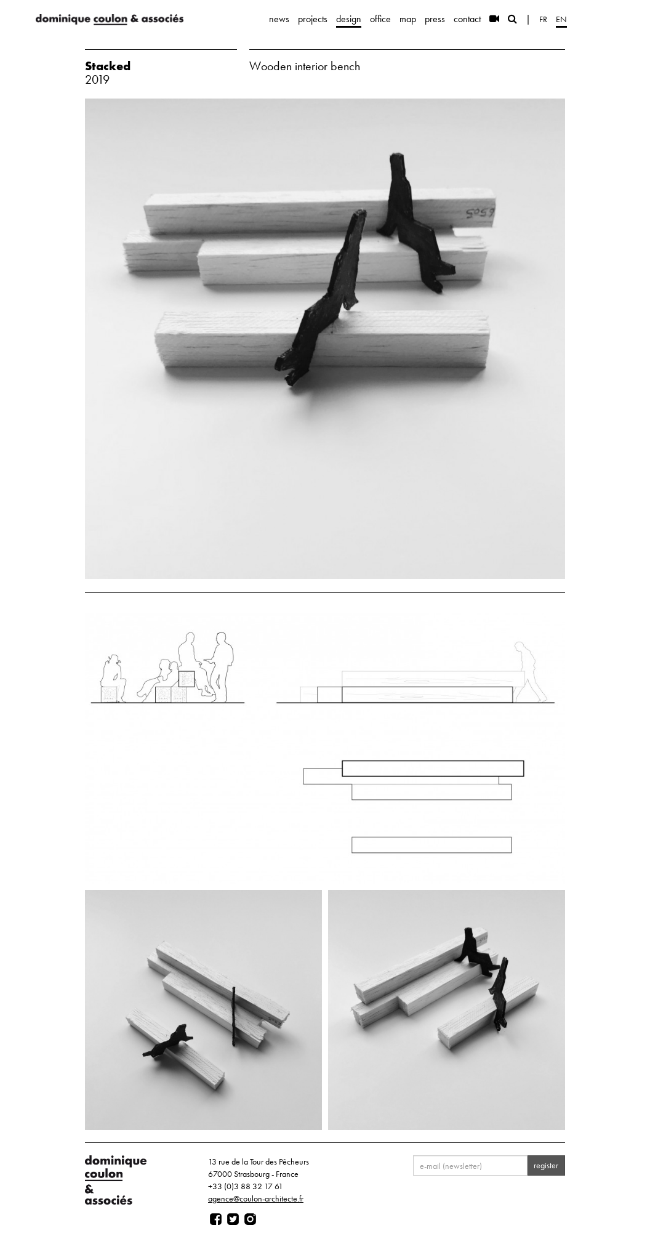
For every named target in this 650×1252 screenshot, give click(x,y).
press (435, 18)
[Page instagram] (250, 1219)
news (279, 18)
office (380, 18)
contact (467, 18)
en (561, 19)
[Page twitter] (233, 1219)
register (546, 1165)
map (407, 18)
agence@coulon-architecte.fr (255, 1198)
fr (543, 19)
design (348, 18)
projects (312, 18)
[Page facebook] (215, 1219)
